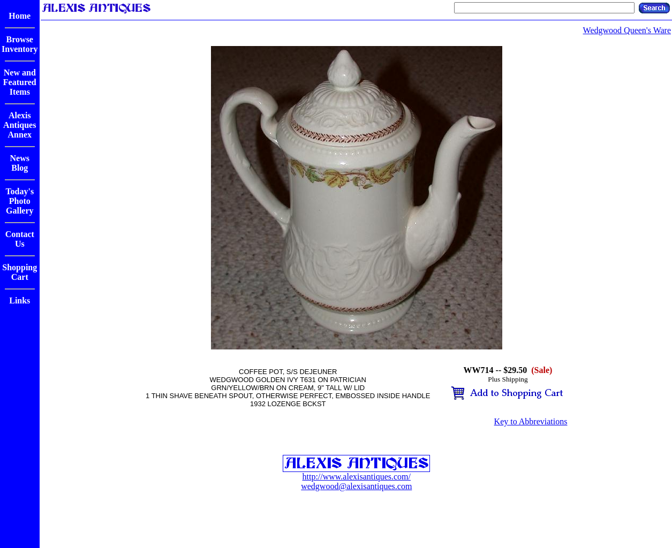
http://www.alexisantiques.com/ (357, 476)
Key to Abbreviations (531, 421)
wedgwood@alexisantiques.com (356, 486)
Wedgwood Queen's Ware (627, 30)
